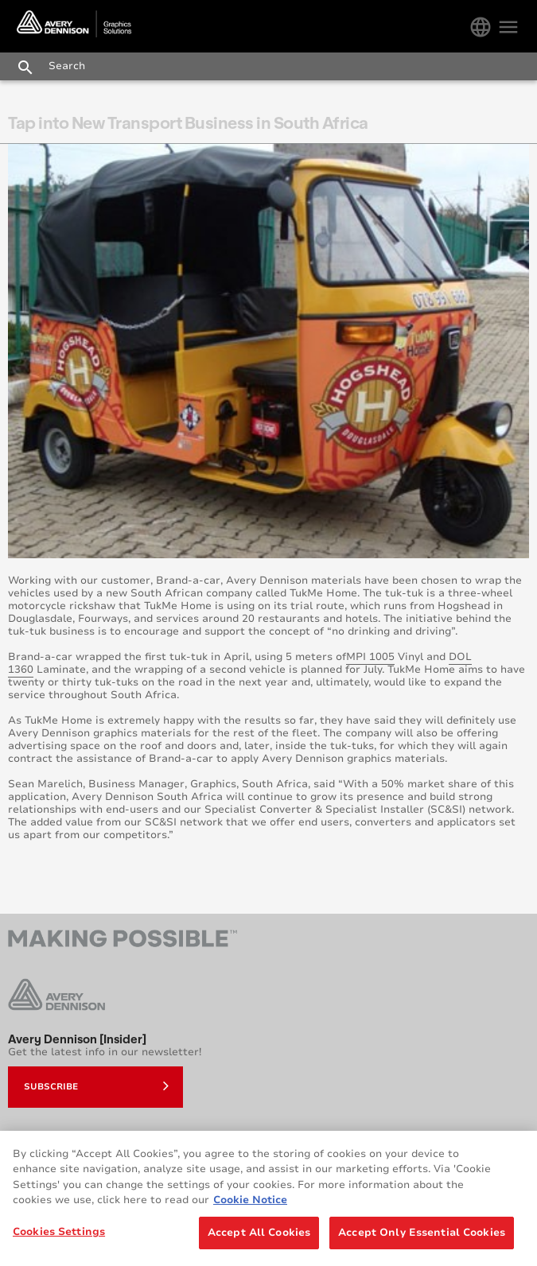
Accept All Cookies (259, 1237)
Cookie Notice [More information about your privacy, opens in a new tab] (250, 1205)
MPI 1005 (370, 657)
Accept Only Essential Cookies (421, 1237)
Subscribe (96, 1085)
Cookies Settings (59, 1236)
